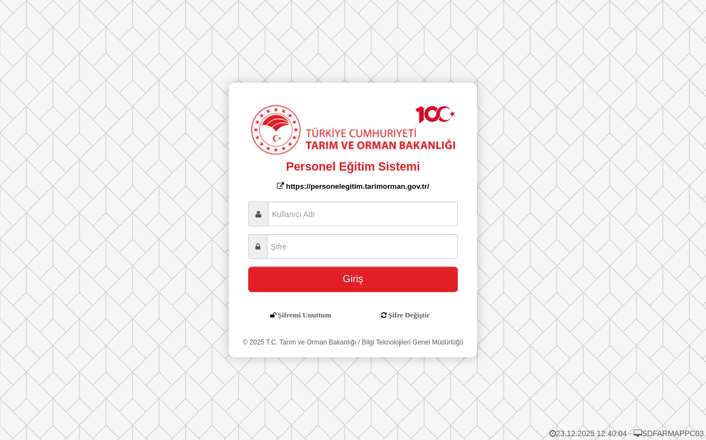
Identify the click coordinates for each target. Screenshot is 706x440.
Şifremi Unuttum (304, 315)
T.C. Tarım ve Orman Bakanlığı (311, 342)
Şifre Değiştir (409, 315)
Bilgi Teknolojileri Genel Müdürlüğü (412, 342)
